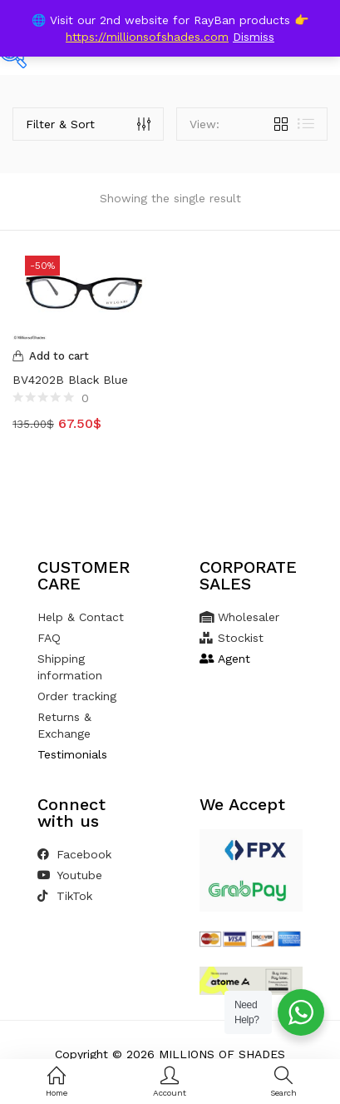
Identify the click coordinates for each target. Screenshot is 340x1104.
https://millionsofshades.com (147, 36)
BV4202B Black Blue (70, 379)
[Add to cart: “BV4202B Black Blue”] (85, 356)
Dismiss (253, 36)
